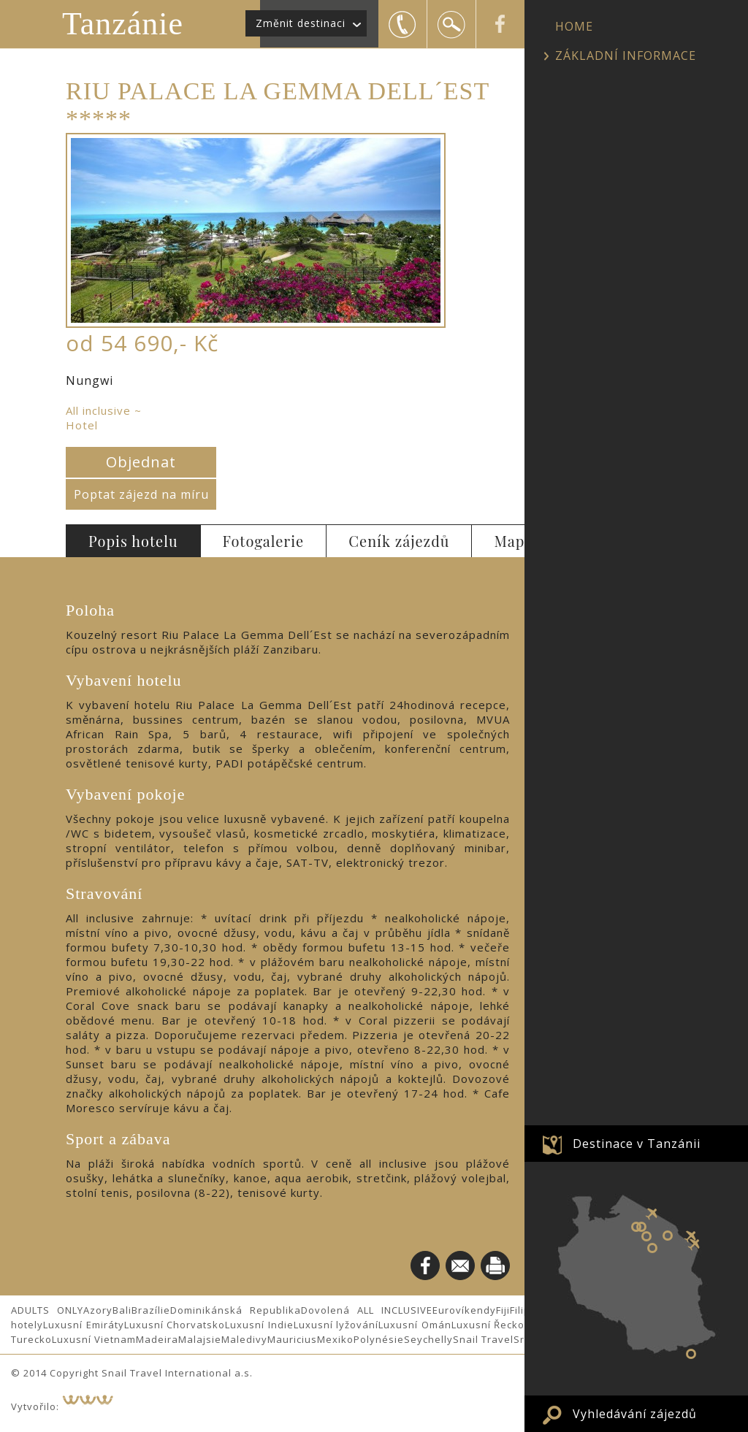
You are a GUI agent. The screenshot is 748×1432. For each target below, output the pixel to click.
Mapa (513, 541)
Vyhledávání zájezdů (635, 1414)
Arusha (668, 1235)
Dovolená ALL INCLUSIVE (366, 1310)
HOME (574, 26)
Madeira (157, 1339)
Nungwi (691, 1354)
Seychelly (428, 1339)
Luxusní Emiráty (83, 1324)
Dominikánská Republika (235, 1310)
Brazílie (150, 1310)
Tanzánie (122, 24)
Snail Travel (483, 1339)
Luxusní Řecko (488, 1324)
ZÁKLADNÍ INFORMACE (625, 55)
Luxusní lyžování (336, 1324)
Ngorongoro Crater (641, 1227)
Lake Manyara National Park (646, 1236)
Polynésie (379, 1339)
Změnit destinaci (301, 23)
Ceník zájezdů (398, 541)
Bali (121, 1310)
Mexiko (335, 1339)
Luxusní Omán (414, 1324)
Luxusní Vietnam (94, 1339)
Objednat (141, 462)
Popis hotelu (133, 541)
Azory (97, 1310)
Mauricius (292, 1339)
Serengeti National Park (636, 1227)
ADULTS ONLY (47, 1310)
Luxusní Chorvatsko (175, 1324)
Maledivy (244, 1339)
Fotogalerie (264, 541)
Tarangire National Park (652, 1248)
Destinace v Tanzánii (637, 1144)
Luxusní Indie (259, 1324)
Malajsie (199, 1339)
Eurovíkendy (464, 1310)
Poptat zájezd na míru (141, 494)
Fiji (503, 1310)
